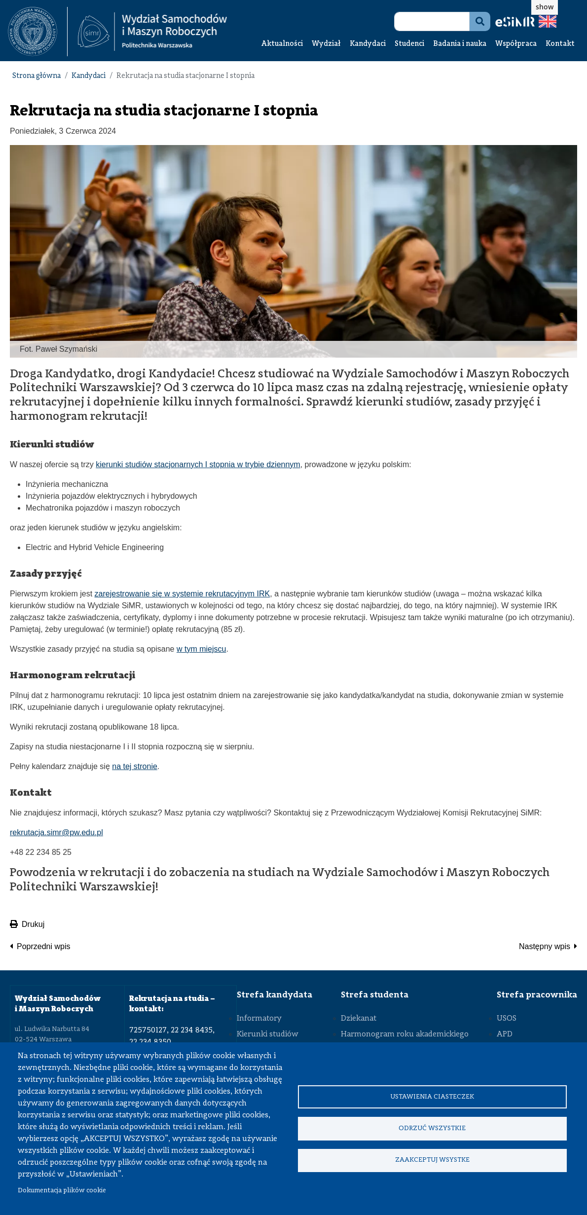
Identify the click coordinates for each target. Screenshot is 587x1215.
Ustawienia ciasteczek (432, 1096)
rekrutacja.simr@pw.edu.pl (56, 832)
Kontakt (560, 44)
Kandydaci (368, 44)
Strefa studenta (374, 995)
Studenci (409, 44)
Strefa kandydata (274, 995)
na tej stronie (134, 766)
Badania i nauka (459, 44)
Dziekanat (358, 1019)
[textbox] (38, 31)
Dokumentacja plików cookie (62, 1190)
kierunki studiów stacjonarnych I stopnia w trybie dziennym (198, 464)
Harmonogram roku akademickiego (405, 1034)
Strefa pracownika (537, 995)
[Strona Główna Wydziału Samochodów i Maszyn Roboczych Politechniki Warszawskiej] (152, 31)
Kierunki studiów (267, 1034)
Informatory (259, 1019)
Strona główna (36, 76)
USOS (506, 1019)
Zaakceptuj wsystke (432, 1160)
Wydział (326, 44)
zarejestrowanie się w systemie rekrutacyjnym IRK (182, 593)
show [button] (544, 6)
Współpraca (516, 44)
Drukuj (27, 924)
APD (505, 1034)
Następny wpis (544, 946)
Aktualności (282, 44)
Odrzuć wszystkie (432, 1128)
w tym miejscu (201, 649)
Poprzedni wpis (44, 946)
